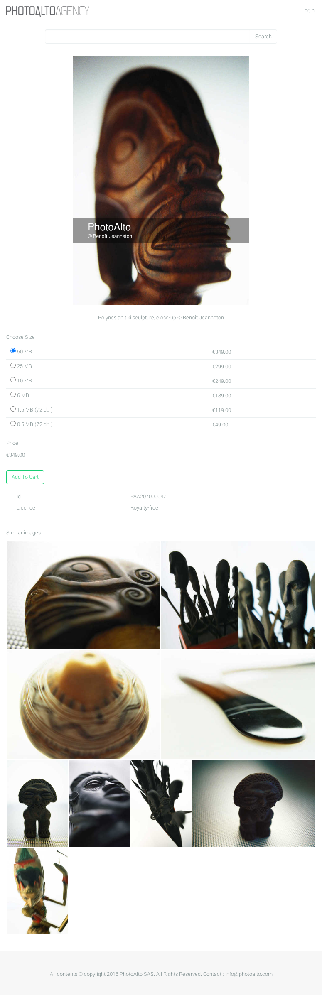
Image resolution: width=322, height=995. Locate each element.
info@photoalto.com (249, 974)
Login (308, 10)
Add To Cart (25, 477)
